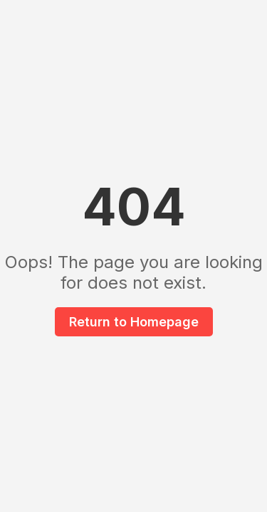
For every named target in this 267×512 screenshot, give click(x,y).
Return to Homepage (134, 321)
